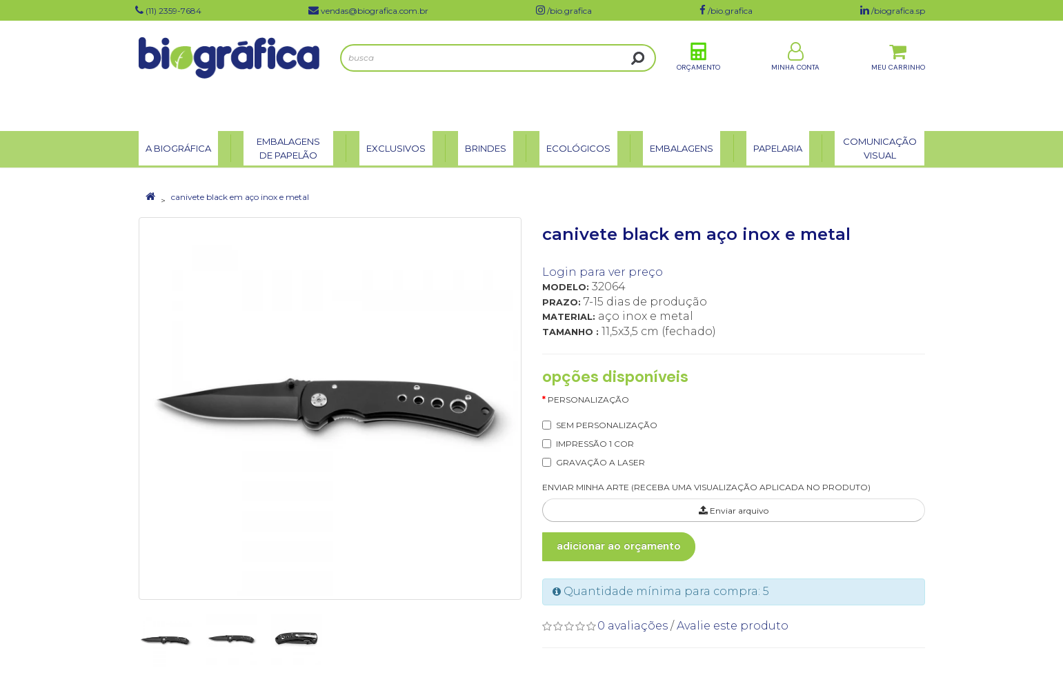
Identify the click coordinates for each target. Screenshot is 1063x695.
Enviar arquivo (733, 510)
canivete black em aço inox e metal (240, 197)
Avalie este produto (732, 625)
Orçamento (698, 75)
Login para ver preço (602, 272)
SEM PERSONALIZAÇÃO (606, 425)
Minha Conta (795, 75)
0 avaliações (632, 625)
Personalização (588, 399)
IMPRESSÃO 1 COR (595, 444)
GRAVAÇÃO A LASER (600, 462)
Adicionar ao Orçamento (619, 546)
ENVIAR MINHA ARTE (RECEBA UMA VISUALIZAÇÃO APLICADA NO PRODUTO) (706, 487)
